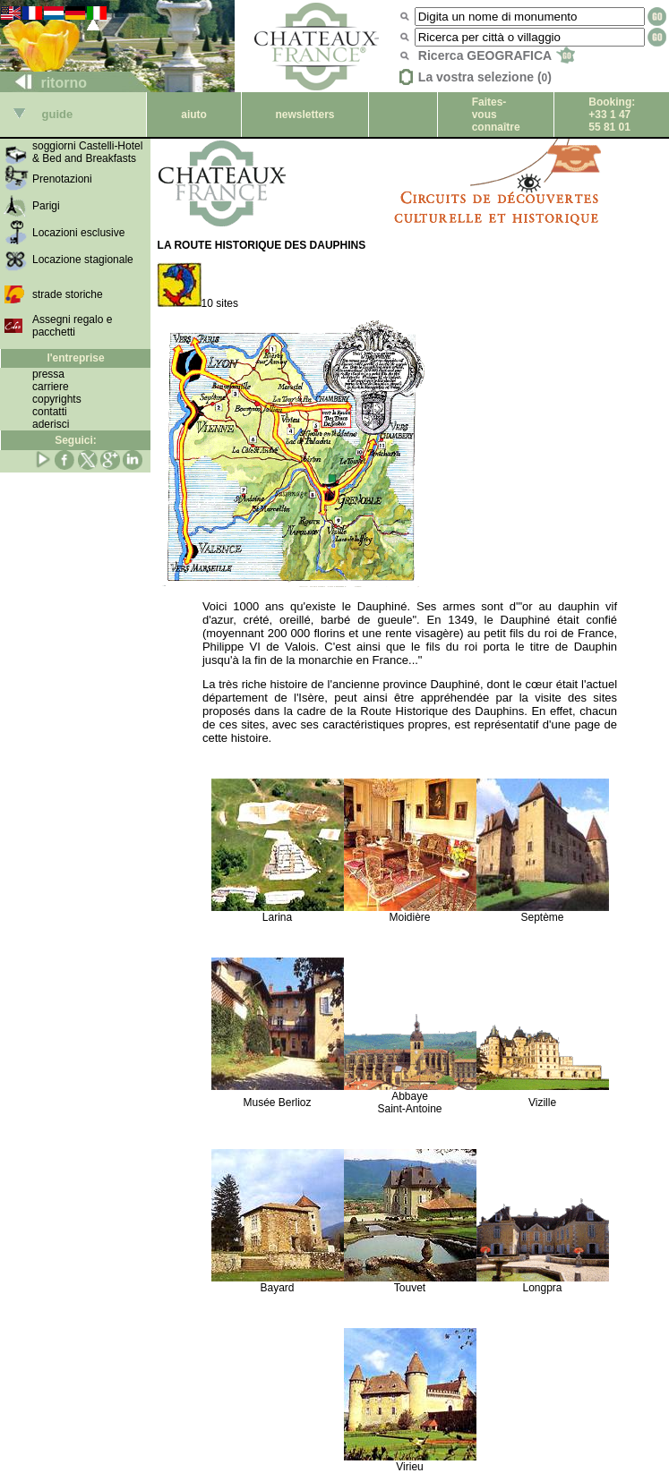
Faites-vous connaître (496, 114)
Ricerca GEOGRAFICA (496, 55)
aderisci (50, 424)
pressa (48, 374)
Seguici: (76, 440)
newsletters (304, 114)
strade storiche (67, 294)
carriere (50, 386)
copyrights (56, 399)
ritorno (44, 82)
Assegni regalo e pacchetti (72, 325)
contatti (49, 411)
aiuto (194, 114)
